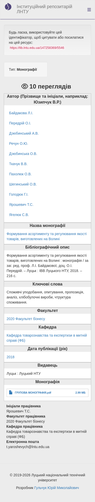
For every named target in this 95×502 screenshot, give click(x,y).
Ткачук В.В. (18, 164)
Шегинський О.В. (23, 184)
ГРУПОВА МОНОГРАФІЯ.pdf (33, 392)
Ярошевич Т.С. (21, 205)
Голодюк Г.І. (18, 194)
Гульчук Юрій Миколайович (56, 488)
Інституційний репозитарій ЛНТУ (44, 9)
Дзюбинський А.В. (24, 133)
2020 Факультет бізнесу (26, 319)
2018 (10, 357)
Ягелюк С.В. (19, 215)
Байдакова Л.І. (21, 113)
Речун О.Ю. (18, 143)
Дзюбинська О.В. (23, 154)
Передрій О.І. (20, 123)
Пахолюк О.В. (20, 174)
